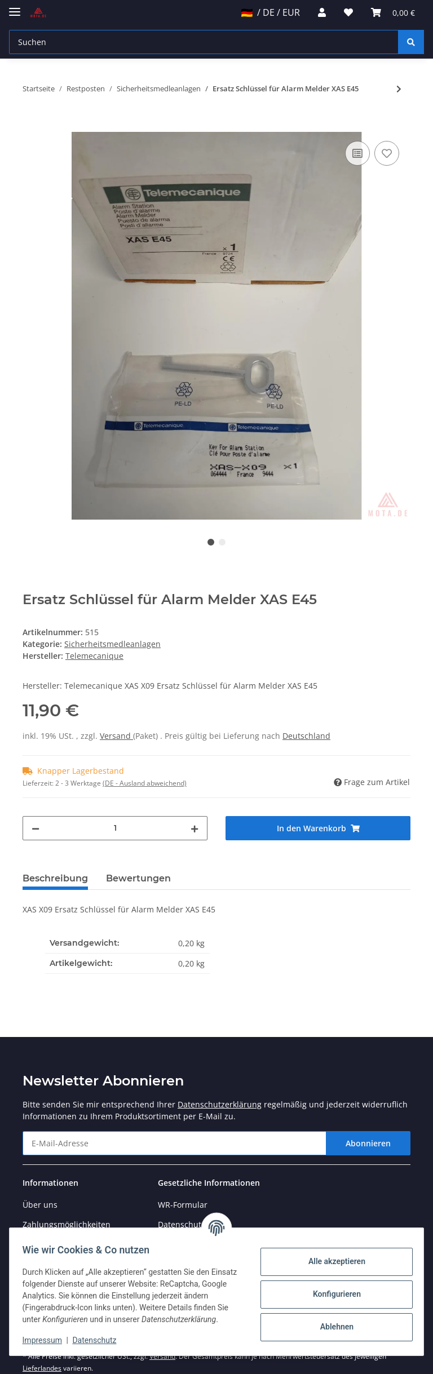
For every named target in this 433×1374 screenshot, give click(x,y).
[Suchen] (204, 42)
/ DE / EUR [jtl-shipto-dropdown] (270, 12)
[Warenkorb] (393, 12)
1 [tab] (210, 542)
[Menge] (115, 828)
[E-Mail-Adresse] (174, 1143)
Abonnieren (368, 1143)
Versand (116, 735)
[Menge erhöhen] (194, 828)
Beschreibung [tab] (55, 878)
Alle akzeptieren (331, 1255)
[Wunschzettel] (348, 12)
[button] (322, 12)
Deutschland (306, 735)
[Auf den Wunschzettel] (386, 153)
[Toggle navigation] (14, 7)
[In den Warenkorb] (32, 125)
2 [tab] (222, 542)
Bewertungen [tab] (138, 878)
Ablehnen (331, 1321)
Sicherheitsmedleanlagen (112, 644)
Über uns (40, 1204)
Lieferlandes (42, 1368)
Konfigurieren (331, 1288)
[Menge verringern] (35, 828)
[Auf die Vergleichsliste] (357, 153)
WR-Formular (182, 1204)
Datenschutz (100, 1340)
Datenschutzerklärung (220, 1104)
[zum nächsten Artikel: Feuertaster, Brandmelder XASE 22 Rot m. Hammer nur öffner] (398, 89)
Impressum (47, 1340)
